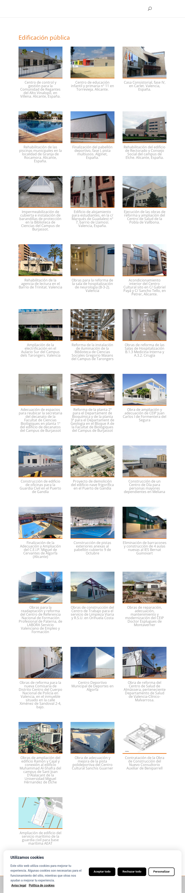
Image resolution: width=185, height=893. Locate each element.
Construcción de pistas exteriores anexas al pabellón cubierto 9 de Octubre (92, 548)
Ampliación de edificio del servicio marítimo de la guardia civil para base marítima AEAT (40, 838)
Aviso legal (18, 885)
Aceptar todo (96, 871)
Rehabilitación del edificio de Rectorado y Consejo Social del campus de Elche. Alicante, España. (144, 152)
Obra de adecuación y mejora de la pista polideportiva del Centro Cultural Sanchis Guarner (92, 763)
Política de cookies (41, 885)
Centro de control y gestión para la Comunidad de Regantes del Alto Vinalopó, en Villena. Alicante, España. (40, 89)
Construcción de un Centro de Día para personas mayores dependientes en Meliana (144, 486)
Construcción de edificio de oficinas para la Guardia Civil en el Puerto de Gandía (40, 486)
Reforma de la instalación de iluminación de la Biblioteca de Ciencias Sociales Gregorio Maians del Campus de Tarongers (92, 351)
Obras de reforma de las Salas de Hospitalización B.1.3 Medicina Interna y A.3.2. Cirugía (145, 350)
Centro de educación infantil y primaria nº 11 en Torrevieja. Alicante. (92, 86)
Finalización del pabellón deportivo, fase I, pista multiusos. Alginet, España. (92, 152)
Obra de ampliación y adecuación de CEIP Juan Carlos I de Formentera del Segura (144, 414)
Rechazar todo (128, 871)
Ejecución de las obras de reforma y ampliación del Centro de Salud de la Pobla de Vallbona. (144, 217)
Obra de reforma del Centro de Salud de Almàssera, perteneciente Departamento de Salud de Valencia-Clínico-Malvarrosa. (145, 691)
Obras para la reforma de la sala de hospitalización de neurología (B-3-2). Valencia (92, 285)
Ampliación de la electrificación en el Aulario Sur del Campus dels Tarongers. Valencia (40, 350)
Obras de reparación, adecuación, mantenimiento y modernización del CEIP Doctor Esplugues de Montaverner (144, 616)
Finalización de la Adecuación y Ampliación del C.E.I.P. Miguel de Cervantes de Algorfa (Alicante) (40, 549)
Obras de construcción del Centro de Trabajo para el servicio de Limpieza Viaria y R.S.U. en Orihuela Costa (92, 612)
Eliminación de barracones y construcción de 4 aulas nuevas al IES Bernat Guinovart (144, 548)
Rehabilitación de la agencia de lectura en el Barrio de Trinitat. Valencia (40, 284)
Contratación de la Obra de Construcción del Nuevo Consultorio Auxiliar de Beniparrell (144, 763)
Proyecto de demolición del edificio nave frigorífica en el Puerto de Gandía (92, 485)
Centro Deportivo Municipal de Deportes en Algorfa (92, 686)
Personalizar (160, 871)
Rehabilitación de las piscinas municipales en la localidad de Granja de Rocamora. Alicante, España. (40, 154)
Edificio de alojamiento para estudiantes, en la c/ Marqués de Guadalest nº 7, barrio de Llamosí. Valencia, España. (92, 218)
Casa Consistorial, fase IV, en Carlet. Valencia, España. (144, 86)
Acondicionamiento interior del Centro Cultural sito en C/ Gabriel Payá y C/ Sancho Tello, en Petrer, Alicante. (144, 287)
